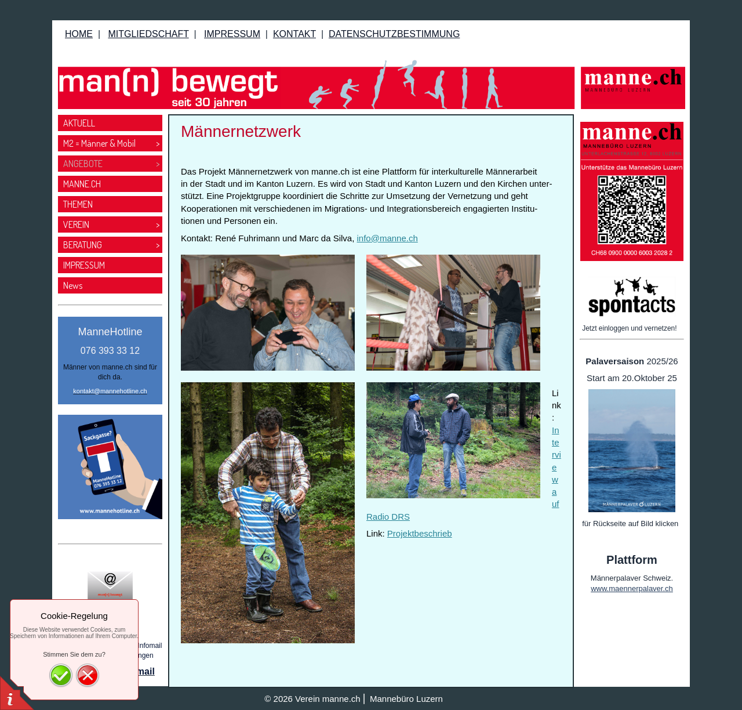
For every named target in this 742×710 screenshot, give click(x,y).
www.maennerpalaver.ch (632, 588)
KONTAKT (294, 34)
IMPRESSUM (232, 34)
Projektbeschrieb (419, 533)
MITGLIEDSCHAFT (148, 34)
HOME (79, 34)
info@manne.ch (387, 238)
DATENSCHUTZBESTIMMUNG (394, 34)
